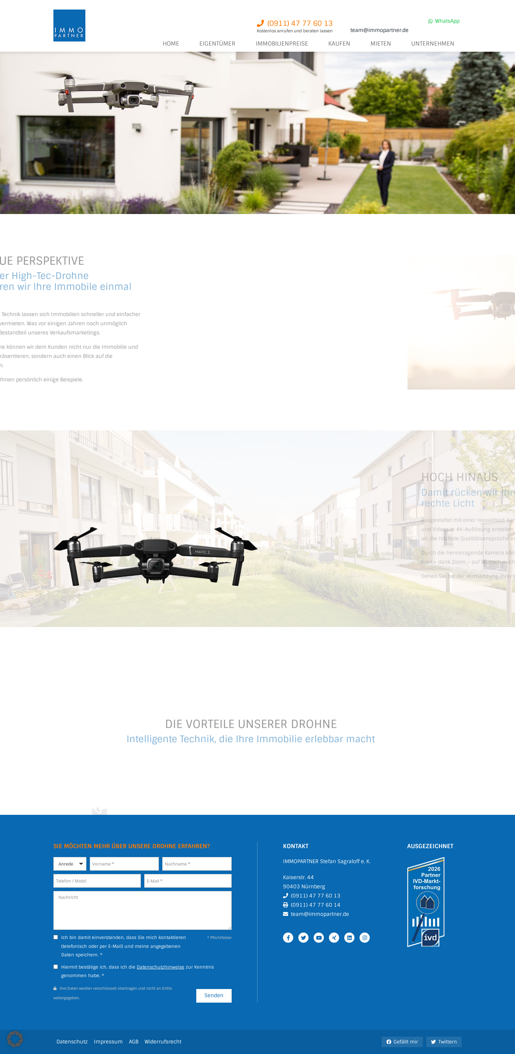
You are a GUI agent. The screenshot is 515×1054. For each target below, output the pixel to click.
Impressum (108, 1041)
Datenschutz (72, 1041)
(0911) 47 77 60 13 (315, 895)
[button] (15, 1039)
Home (171, 43)
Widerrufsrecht (163, 1041)
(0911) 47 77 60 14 (315, 905)
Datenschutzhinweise (160, 967)
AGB (133, 1041)
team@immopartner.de (379, 30)
